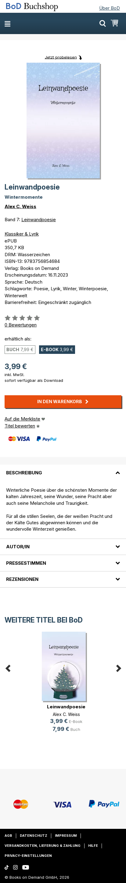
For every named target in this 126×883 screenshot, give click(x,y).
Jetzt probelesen (61, 56)
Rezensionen (22, 579)
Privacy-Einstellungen (28, 855)
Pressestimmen (26, 563)
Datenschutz (33, 835)
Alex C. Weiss (20, 206)
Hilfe (93, 845)
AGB (8, 835)
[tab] (63, 469)
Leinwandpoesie (38, 219)
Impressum (66, 835)
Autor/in (18, 547)
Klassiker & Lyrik (22, 234)
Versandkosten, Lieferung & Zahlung (43, 845)
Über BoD (109, 8)
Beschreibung (24, 473)
